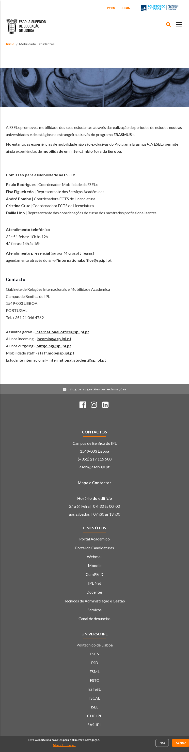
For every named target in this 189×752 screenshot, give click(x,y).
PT (109, 8)
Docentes (94, 592)
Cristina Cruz (18, 205)
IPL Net (94, 583)
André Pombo (18, 198)
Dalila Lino (15, 212)
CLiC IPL (94, 715)
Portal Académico (94, 539)
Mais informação (64, 745)
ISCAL (94, 698)
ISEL (94, 707)
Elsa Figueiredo (20, 191)
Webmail (94, 556)
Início (10, 44)
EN (113, 8)
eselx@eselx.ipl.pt (94, 466)
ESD (94, 662)
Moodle (94, 565)
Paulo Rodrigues (21, 184)
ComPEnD (94, 574)
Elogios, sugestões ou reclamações (97, 389)
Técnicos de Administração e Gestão (94, 601)
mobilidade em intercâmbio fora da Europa (82, 151)
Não (162, 743)
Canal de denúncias (94, 618)
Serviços (95, 609)
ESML (95, 671)
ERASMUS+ (123, 134)
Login (125, 8)
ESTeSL (94, 689)
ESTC (94, 680)
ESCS (94, 653)
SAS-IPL (94, 724)
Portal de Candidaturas (94, 547)
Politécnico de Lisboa (95, 645)
